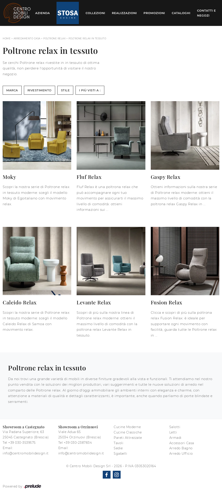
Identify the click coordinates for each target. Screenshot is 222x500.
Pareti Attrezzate (128, 438)
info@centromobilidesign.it (25, 453)
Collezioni (95, 13)
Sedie (118, 448)
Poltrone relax (54, 38)
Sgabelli (120, 454)
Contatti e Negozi (206, 13)
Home (6, 38)
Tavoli (118, 443)
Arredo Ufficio (181, 454)
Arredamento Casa (27, 38)
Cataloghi (181, 13)
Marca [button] (12, 90)
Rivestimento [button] (39, 90)
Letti (173, 432)
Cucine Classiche (128, 432)
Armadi (175, 438)
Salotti (174, 427)
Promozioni (154, 13)
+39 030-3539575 (22, 443)
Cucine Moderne (127, 427)
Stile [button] (65, 90)
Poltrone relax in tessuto (87, 38)
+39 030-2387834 (78, 443)
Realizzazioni (124, 13)
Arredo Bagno (181, 448)
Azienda (42, 13)
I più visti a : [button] (90, 90)
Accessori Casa (181, 443)
